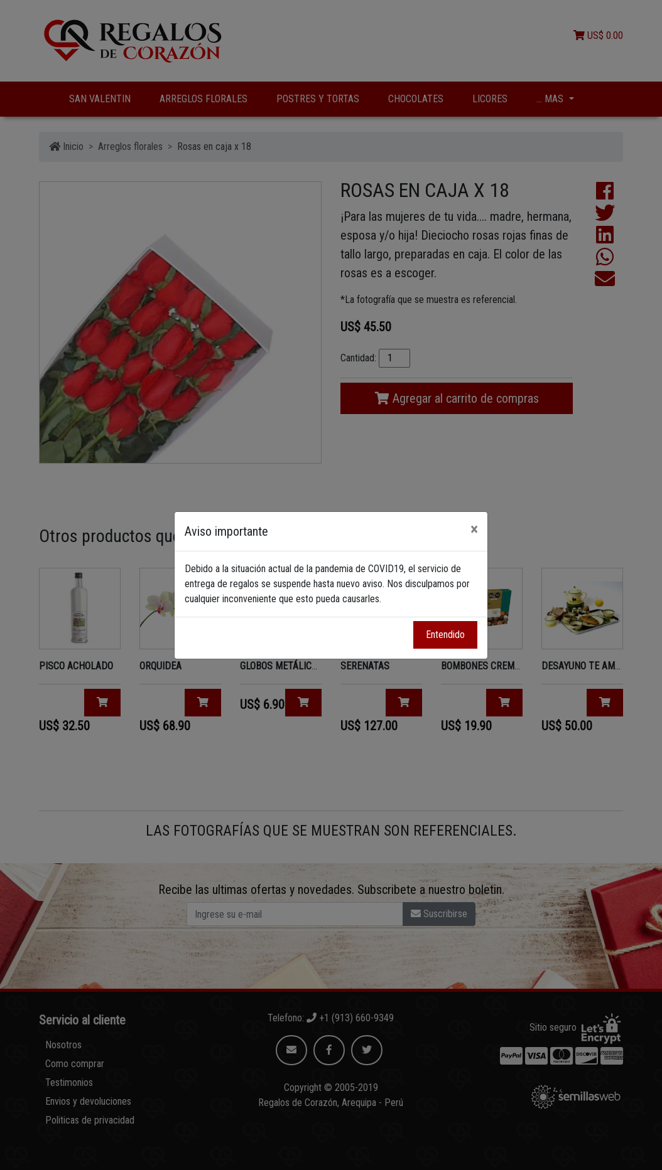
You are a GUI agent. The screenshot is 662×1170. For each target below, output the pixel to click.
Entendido (445, 635)
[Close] (473, 529)
